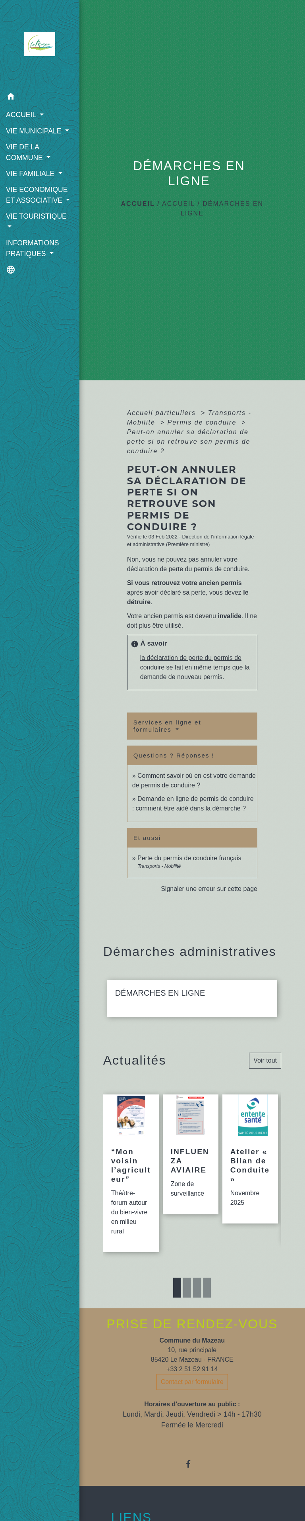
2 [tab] (187, 1288)
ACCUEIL (178, 203)
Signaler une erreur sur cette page (209, 888)
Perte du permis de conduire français (189, 858)
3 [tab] (197, 1288)
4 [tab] (207, 1288)
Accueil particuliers (163, 412)
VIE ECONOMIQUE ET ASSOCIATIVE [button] (37, 195)
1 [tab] (177, 1288)
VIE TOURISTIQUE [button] (36, 216)
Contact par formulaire (192, 1381)
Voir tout (265, 1060)
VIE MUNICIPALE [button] (34, 131)
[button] (39, 98)
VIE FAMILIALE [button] (31, 174)
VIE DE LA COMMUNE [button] (25, 152)
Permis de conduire (203, 422)
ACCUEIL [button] (22, 115)
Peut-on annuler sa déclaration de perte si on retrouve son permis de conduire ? (189, 441)
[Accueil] (39, 44)
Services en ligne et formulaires (167, 726)
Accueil (138, 203)
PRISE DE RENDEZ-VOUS (192, 1324)
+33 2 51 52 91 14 (192, 1369)
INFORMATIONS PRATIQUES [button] (32, 248)
